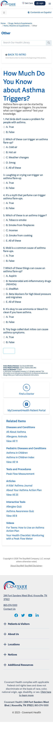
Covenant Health (13, 702)
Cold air (11, 147)
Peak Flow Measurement (20, 473)
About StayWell (17, 565)
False (10, 132)
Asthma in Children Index (20, 457)
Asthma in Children (17, 452)
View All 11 (12, 441)
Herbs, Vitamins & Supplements (16, 26)
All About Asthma (16, 431)
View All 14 (12, 462)
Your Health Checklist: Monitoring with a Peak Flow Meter (25, 537)
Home (3, 23)
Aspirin (11, 275)
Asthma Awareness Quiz (20, 511)
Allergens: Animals (16, 436)
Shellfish (12, 288)
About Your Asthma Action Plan (24, 490)
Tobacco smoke (16, 220)
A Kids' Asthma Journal (19, 485)
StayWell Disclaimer (33, 565)
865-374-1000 (10, 605)
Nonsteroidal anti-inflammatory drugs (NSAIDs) (28, 282)
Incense (12, 230)
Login (39, 3)
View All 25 (12, 494)
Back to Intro (17, 54)
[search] (23, 42)
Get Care (27, 3)
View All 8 (11, 515)
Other (34, 26)
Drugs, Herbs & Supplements (20, 23)
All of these (13, 167)
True (10, 127)
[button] (50, 3)
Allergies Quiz (14, 506)
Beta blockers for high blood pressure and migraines (28, 295)
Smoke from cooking (19, 235)
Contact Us (9, 608)
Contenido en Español (40, 12)
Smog (10, 162)
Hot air (11, 152)
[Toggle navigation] (4, 12)
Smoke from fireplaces (20, 225)
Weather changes (17, 157)
